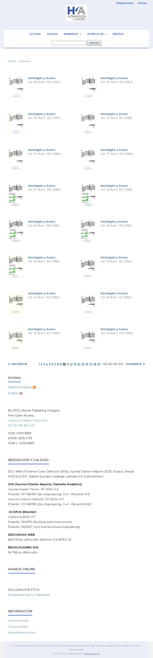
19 (98, 364)
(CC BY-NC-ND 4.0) (21, 425)
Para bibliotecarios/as (21, 632)
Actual (35, 33)
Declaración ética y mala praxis (29, 595)
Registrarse (125, 3)
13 (75, 364)
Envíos (118, 33)
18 (94, 364)
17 (90, 364)
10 (64, 364)
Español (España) (20, 387)
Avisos (52, 33)
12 (71, 364)
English (13, 393)
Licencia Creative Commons (27, 420)
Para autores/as (18, 626)
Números (71, 33)
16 (86, 364)
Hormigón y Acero (41, 78)
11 (68, 364)
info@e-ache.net (91, 653)
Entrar (142, 3)
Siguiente (134, 364)
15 (82, 364)
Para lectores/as (18, 620)
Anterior (19, 364)
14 (79, 364)
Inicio (12, 61)
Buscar (94, 42)
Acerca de (96, 33)
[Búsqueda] (68, 43)
